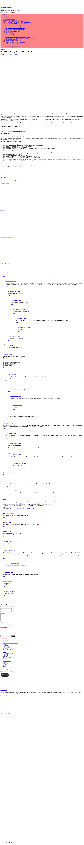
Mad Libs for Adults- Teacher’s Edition (13, 31)
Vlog (4, 667)
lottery (4, 180)
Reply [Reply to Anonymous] (4, 517)
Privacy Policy (8, 16)
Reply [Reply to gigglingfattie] (4, 428)
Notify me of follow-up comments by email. (11, 624)
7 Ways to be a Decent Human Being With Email (15, 28)
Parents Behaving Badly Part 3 (11, 47)
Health (4, 652)
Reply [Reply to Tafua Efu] (6, 349)
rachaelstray (5, 272)
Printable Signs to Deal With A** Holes (13, 40)
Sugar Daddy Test (9, 33)
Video (4, 41)
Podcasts (4, 655)
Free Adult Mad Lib (9, 32)
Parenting (7, 649)
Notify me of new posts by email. (8, 626)
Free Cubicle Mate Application (11, 34)
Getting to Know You (7, 651)
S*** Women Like (6, 660)
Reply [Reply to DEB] (4, 507)
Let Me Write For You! (10, 19)
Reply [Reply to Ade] (4, 586)
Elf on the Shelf (8, 654)
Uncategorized (6, 665)
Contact (4, 18)
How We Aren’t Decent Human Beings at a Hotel (15, 26)
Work (4, 668)
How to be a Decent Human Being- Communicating (15, 23)
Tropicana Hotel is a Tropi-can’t (6, 210)
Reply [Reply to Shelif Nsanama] (4, 595)
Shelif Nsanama (6, 591)
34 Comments (15, 54)
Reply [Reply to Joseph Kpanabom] (6, 418)
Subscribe (4, 676)
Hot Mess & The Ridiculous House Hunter (14, 43)
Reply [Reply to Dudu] (4, 545)
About (4, 14)
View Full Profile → (4, 697)
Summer (4, 663)
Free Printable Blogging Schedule (12, 39)
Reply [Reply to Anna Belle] (4, 536)
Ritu (4, 354)
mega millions (14, 180)
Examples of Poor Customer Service (10, 644)
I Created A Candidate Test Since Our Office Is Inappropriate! (17, 37)
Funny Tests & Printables (8, 30)
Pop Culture (2, 49)
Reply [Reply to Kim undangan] (4, 476)
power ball (19, 180)
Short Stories (5, 661)
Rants (4, 658)
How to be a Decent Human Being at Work (14, 25)
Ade (4, 581)
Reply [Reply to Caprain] (9, 340)
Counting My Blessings (5, 263)
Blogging (5, 642)
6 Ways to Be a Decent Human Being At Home (14, 29)
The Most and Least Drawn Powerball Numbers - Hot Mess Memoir (21, 508)
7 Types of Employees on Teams (6, 237)
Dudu (4, 541)
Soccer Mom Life (6, 662)
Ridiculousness (6, 659)
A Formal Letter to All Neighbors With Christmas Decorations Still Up (19, 38)
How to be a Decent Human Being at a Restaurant (15, 24)
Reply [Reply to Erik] (4, 576)
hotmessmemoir (3, 691)
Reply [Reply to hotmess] (6, 286)
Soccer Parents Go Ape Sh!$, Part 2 (12, 46)
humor (1, 180)
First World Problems (7, 650)
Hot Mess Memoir (6, 7)
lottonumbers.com (9, 131)
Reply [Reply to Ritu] (4, 369)
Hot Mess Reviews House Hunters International (15, 42)
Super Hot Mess (6, 664)
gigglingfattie (5, 423)
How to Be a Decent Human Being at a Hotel (14, 21)
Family (4, 646)
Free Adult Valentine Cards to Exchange (13, 35)
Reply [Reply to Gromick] (4, 558)
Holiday (4, 653)
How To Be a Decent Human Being (10, 20)
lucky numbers (9, 180)
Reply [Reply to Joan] (4, 526)
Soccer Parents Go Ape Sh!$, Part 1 (12, 44)
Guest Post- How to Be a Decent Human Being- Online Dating (18, 22)
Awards (6, 15)
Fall (4, 645)
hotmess (10, 54)
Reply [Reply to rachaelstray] (4, 276)
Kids (6, 647)
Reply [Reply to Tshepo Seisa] (6, 567)
